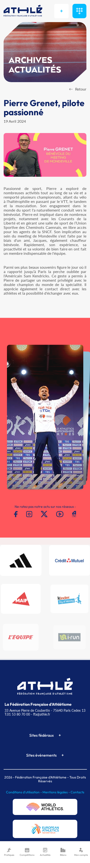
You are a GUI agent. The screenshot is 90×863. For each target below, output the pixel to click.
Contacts (77, 792)
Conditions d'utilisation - (24, 792)
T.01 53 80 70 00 (17, 714)
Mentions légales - (56, 792)
